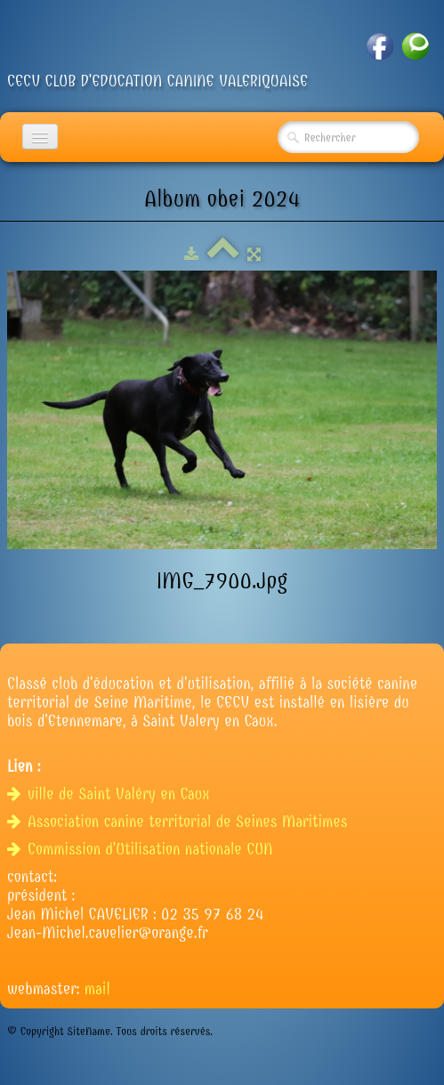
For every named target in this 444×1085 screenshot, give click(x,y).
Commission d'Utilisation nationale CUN (142, 849)
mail (97, 989)
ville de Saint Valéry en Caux (110, 794)
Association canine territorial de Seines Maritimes (179, 822)
